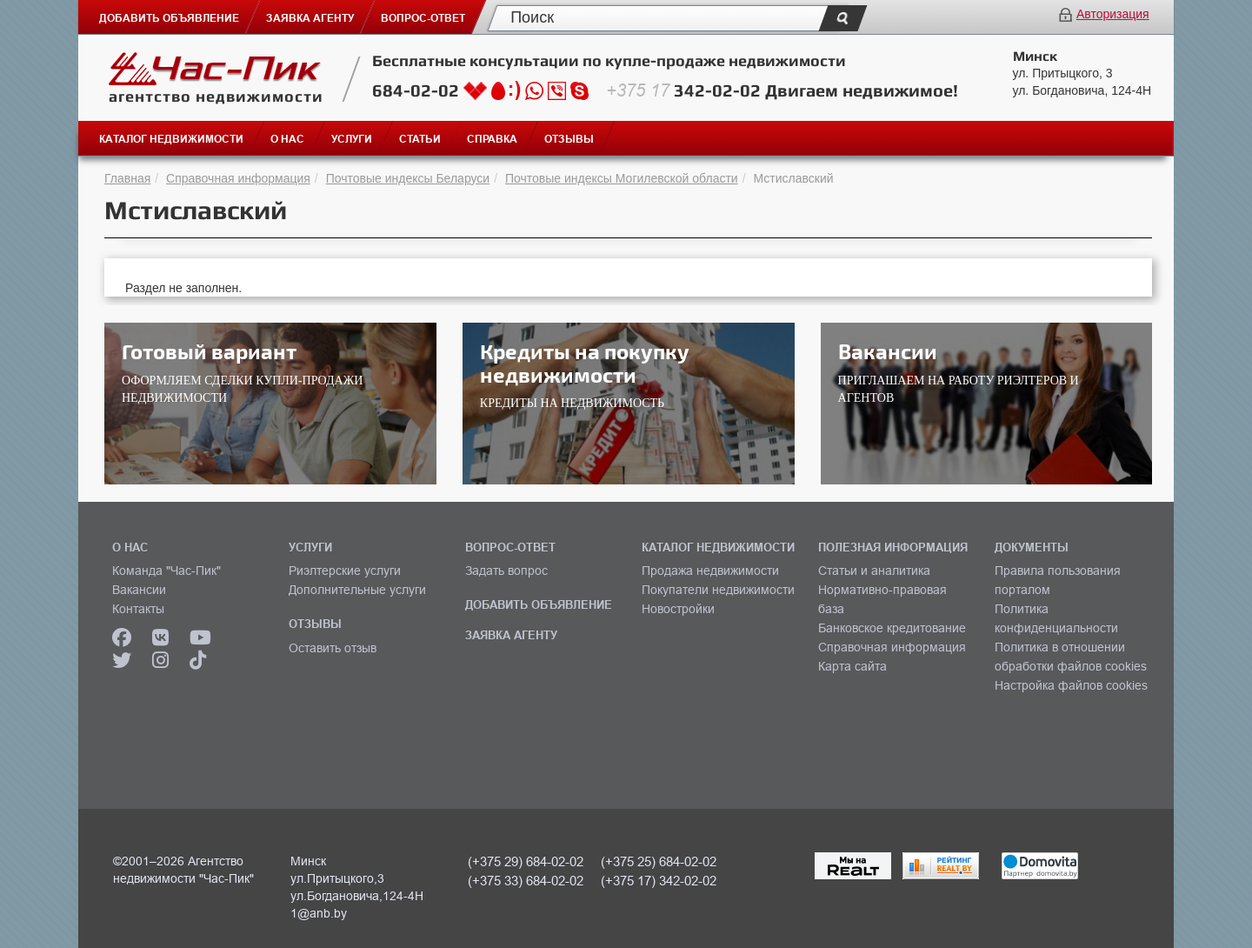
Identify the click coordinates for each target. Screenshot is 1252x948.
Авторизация (1112, 14)
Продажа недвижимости (710, 570)
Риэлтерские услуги (345, 570)
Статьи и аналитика (874, 570)
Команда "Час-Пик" (166, 570)
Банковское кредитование (892, 628)
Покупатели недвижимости (718, 590)
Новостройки (678, 609)
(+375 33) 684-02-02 (525, 880)
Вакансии (139, 590)
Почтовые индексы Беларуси (408, 178)
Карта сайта (852, 666)
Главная (127, 178)
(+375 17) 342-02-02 (658, 880)
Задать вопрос (506, 570)
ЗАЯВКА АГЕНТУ (511, 635)
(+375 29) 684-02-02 (525, 861)
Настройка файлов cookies (1071, 685)
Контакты (138, 609)
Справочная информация (238, 178)
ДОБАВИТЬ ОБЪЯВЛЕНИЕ (538, 604)
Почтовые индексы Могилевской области (621, 178)
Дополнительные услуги (357, 590)
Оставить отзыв (332, 648)
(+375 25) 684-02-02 (658, 861)
